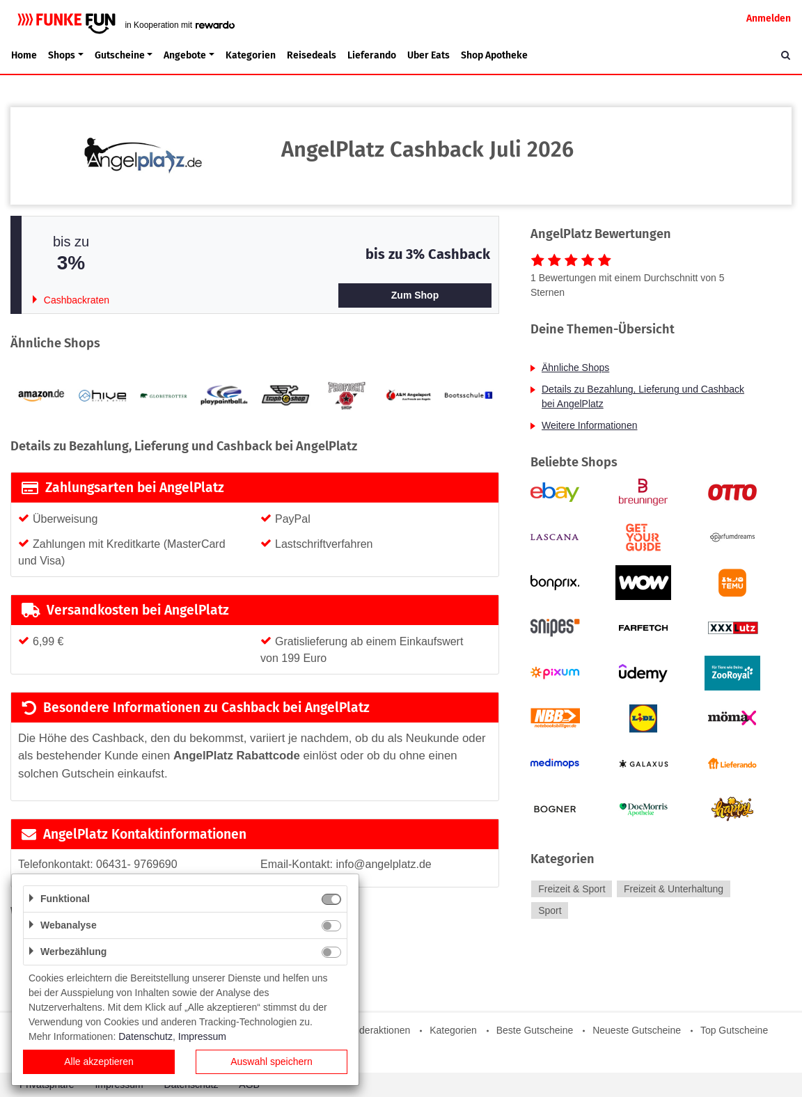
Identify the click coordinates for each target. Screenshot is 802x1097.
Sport (549, 910)
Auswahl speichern (271, 1061)
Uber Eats (428, 55)
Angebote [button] (185, 55)
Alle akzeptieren (99, 1061)
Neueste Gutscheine (636, 1030)
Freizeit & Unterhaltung (673, 888)
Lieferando (371, 55)
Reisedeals (311, 55)
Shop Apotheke (494, 55)
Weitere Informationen (589, 425)
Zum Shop (415, 295)
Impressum (202, 1036)
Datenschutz (145, 1036)
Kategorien (251, 55)
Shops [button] (61, 55)
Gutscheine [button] (120, 55)
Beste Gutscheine (535, 1030)
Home (24, 55)
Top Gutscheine (734, 1030)
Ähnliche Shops (575, 367)
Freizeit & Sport (571, 888)
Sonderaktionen (376, 1030)
